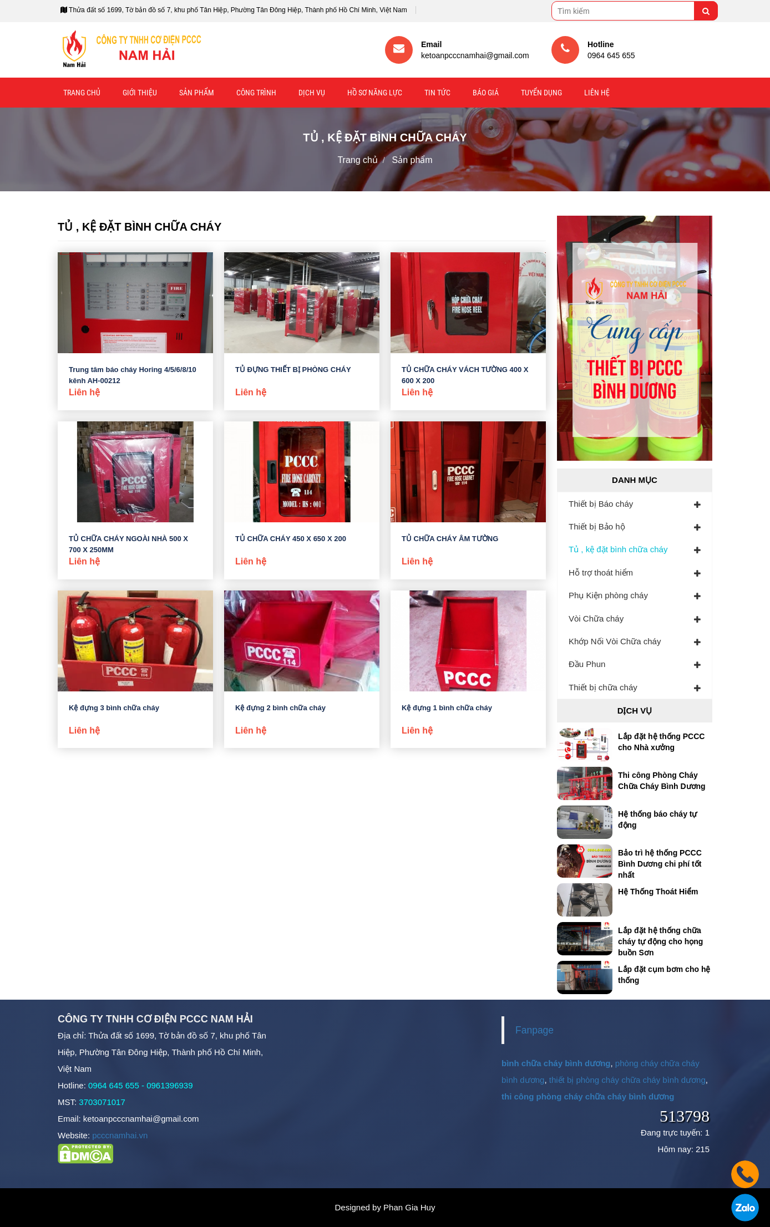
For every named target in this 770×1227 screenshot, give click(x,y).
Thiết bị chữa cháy (603, 687)
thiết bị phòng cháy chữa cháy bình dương (627, 1080)
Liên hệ (597, 92)
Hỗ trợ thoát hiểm (601, 572)
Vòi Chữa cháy (596, 618)
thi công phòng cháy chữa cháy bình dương (588, 1096)
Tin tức (437, 92)
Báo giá (486, 92)
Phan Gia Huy (409, 1207)
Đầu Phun (587, 664)
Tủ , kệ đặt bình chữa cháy (618, 549)
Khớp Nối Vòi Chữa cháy (615, 641)
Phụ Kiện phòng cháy (608, 595)
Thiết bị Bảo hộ (597, 526)
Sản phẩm (196, 92)
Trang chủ (81, 92)
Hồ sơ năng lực (374, 92)
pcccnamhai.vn (120, 1135)
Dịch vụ (311, 92)
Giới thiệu (140, 92)
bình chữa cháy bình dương (556, 1063)
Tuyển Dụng (541, 92)
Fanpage (534, 1030)
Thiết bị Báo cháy (601, 503)
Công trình (256, 92)
